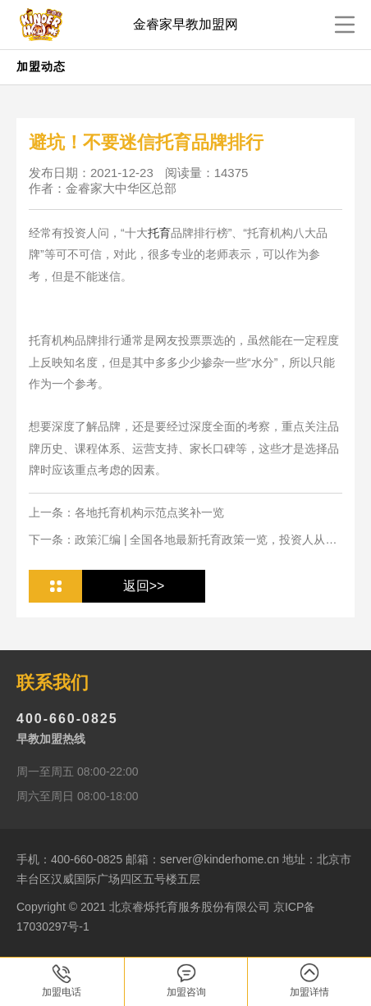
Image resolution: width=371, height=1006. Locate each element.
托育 (159, 232)
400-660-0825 (67, 719)
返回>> (144, 586)
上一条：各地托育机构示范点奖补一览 (126, 512)
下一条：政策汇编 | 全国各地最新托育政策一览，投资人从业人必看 (183, 540)
